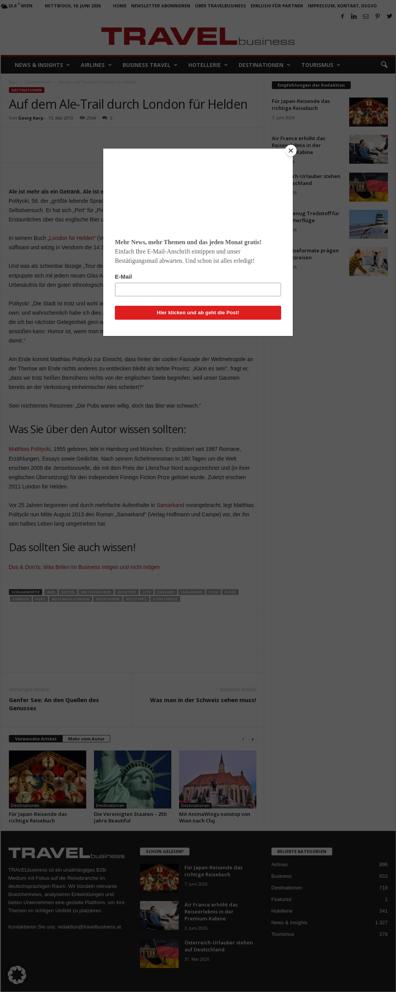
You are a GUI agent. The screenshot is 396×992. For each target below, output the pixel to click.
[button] (17, 975)
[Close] (291, 150)
